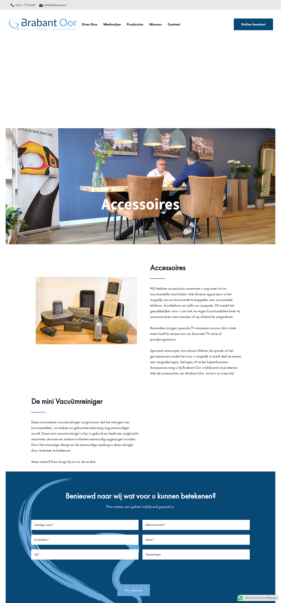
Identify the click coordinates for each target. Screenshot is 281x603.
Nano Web (260, 574)
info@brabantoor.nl (29, 539)
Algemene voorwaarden (213, 574)
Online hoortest (249, 26)
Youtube (73, 539)
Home (123, 523)
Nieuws (124, 544)
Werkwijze (126, 539)
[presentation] (140, 448)
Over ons (125, 528)
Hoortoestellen (128, 533)
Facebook (74, 533)
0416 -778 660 (26, 533)
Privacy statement (182, 574)
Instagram (74, 544)
